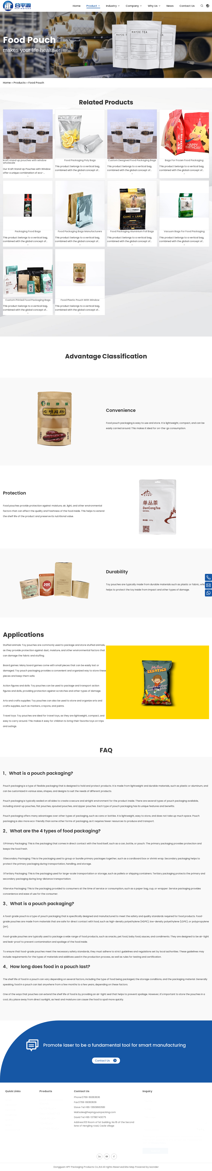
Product (11, 1105)
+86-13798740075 (95, 1120)
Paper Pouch (47, 1108)
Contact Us (106, 1063)
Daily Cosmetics (49, 1113)
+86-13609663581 (95, 1110)
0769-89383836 (91, 1100)
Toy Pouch (46, 1123)
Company (11, 1115)
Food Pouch (47, 1118)
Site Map (129, 1167)
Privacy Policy (158, 1143)
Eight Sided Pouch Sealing (51, 1101)
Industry (10, 1110)
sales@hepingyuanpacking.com (97, 1115)
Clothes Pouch (49, 1128)
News (8, 1125)
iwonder (154, 1167)
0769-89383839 (87, 1105)
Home (8, 1100)
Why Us (9, 1120)
